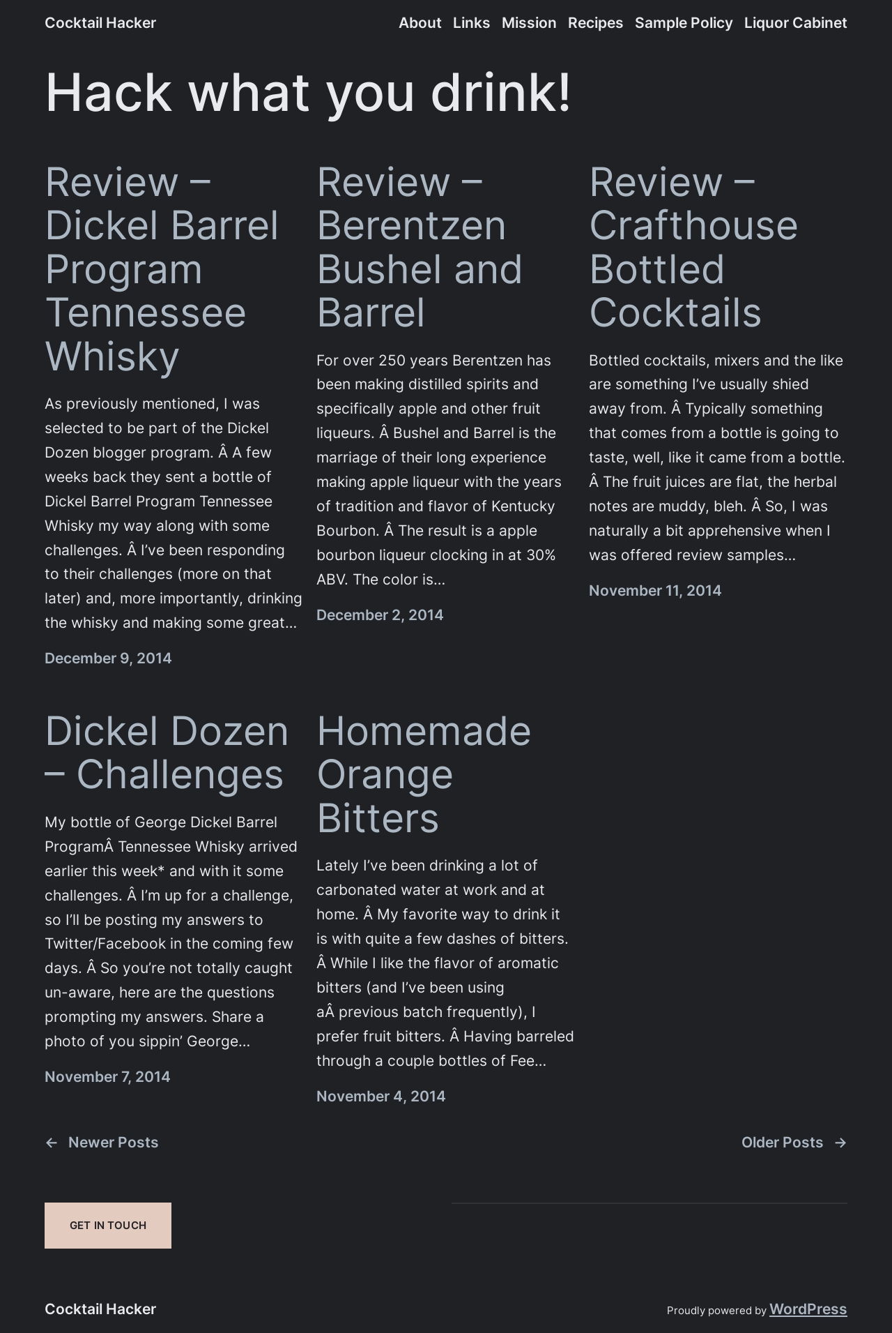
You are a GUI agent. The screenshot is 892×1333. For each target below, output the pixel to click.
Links (472, 22)
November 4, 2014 (381, 1096)
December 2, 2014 (380, 615)
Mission (529, 22)
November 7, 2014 (108, 1076)
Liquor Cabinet (795, 22)
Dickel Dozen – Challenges (167, 753)
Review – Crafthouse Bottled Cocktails (694, 247)
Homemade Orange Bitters (424, 774)
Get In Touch (108, 1225)
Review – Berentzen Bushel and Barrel (419, 247)
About (420, 22)
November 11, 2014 (655, 590)
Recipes (596, 22)
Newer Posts (102, 1143)
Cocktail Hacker (100, 22)
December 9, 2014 (108, 658)
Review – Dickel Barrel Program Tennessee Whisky (162, 269)
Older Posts (794, 1143)
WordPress (808, 1309)
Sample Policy (684, 22)
